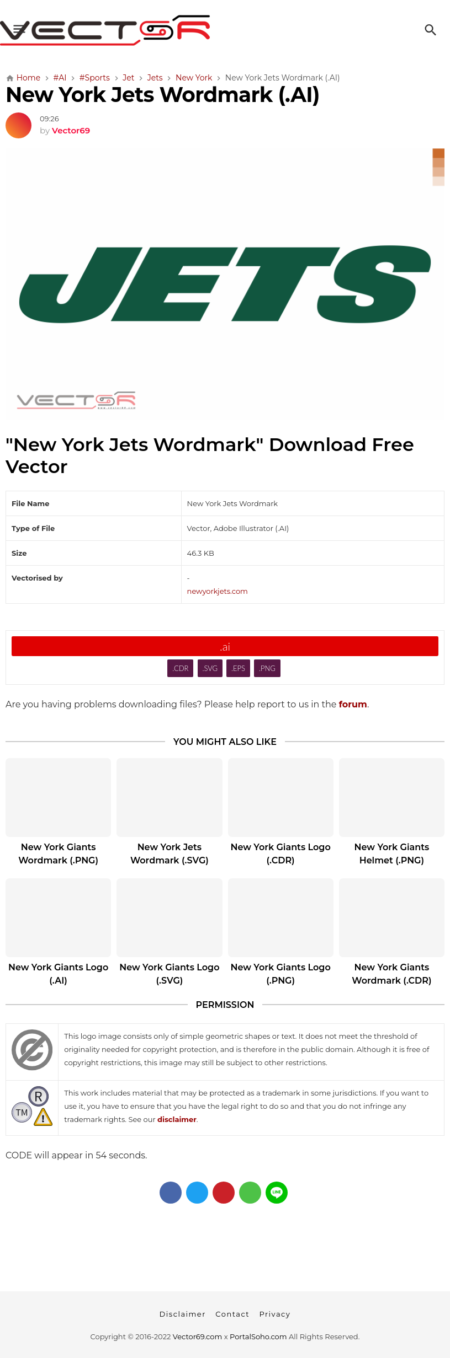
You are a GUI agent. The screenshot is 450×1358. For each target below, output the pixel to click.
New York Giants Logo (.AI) (58, 974)
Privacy (274, 1313)
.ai (225, 646)
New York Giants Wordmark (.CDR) (391, 974)
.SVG (210, 668)
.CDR (180, 668)
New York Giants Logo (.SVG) (169, 974)
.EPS (238, 668)
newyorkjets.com (217, 591)
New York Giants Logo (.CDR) (280, 854)
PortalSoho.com (258, 1336)
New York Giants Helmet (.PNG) (392, 854)
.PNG (267, 668)
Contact (232, 1313)
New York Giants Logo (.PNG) (280, 974)
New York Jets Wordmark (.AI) (163, 94)
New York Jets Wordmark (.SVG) (169, 854)
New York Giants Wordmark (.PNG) (58, 854)
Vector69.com (197, 1336)
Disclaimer (183, 1313)
